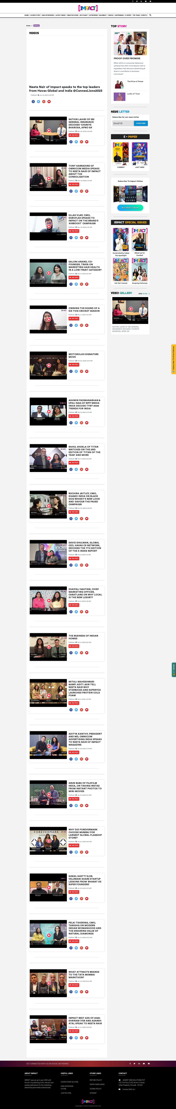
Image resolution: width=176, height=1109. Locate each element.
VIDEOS (110, 15)
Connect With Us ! (129, 1089)
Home (28, 26)
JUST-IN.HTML (66, 1093)
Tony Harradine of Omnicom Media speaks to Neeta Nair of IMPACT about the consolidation (85, 171)
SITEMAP (93, 1093)
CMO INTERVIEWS (48, 15)
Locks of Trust (133, 94)
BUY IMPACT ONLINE (130, 208)
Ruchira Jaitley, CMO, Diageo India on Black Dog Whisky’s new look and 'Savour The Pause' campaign (84, 499)
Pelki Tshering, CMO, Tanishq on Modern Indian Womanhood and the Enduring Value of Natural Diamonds (85, 928)
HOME (26, 15)
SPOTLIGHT (84, 15)
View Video (73, 135)
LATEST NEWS (60, 15)
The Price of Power (135, 81)
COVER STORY (35, 15)
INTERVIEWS (93, 15)
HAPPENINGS (119, 15)
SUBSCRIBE (140, 123)
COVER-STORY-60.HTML (70, 1082)
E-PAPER (128, 15)
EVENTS (144, 15)
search (150, 14)
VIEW (143, 294)
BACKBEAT (103, 15)
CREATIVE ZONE (72, 15)
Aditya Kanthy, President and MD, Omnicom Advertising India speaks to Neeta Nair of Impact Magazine (85, 739)
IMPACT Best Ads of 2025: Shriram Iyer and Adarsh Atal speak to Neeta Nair (85, 1021)
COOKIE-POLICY (95, 1089)
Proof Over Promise (127, 58)
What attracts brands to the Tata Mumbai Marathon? (84, 975)
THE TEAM (136, 15)
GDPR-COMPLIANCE (97, 1084)
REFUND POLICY (96, 1080)
